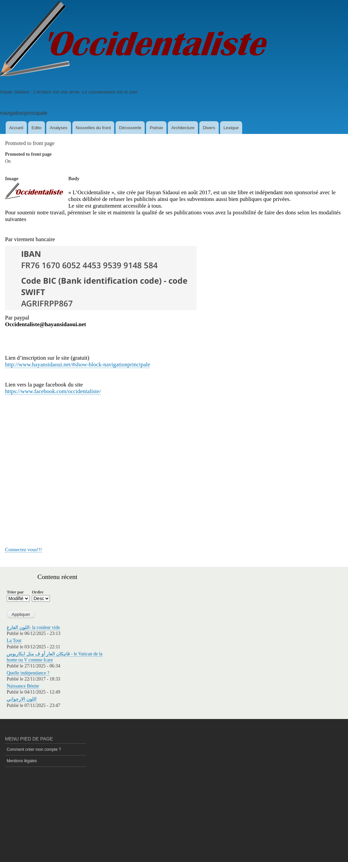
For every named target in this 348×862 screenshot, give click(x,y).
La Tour (14, 640)
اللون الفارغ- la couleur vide (33, 627)
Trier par (15, 591)
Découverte (130, 127)
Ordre (37, 591)
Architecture (182, 127)
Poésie (156, 127)
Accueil (16, 127)
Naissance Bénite (23, 686)
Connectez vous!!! (23, 549)
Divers (209, 127)
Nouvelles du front (93, 127)
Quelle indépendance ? (28, 672)
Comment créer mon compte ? (34, 749)
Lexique (231, 127)
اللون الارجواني (22, 699)
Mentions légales (22, 761)
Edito (36, 127)
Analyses (59, 127)
